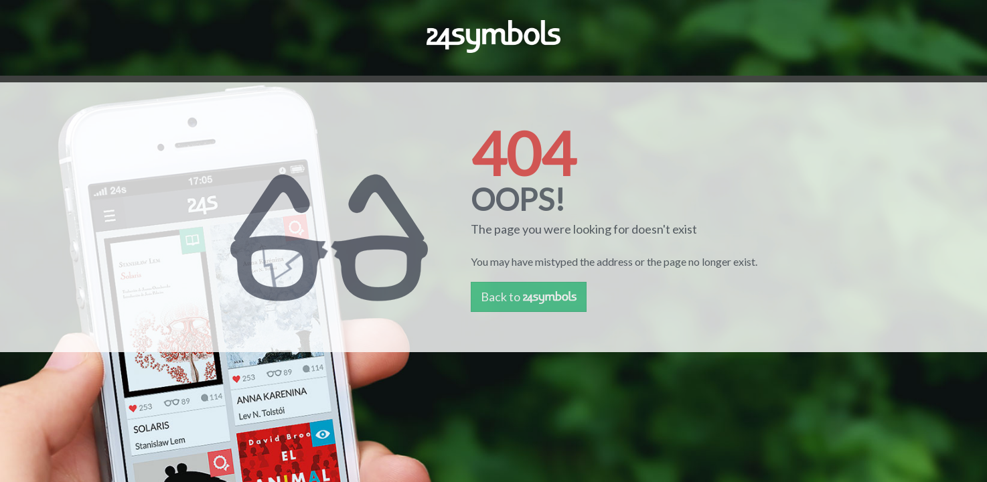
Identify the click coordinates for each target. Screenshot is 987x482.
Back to (529, 296)
